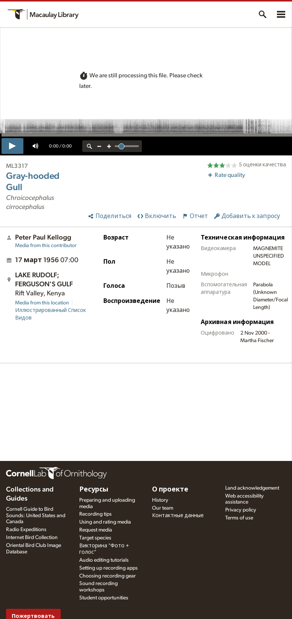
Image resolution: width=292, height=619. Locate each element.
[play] (12, 146)
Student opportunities (103, 598)
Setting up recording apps (108, 568)
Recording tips (95, 514)
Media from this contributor (46, 245)
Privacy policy (240, 510)
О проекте (170, 489)
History (160, 500)
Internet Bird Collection (32, 537)
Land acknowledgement (252, 488)
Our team (162, 508)
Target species (95, 538)
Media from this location (42, 303)
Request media (95, 530)
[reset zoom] (89, 146)
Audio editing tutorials (104, 560)
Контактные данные (178, 515)
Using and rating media (105, 522)
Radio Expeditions (26, 529)
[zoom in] (109, 146)
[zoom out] (99, 146)
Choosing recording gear (107, 576)
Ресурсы (93, 489)
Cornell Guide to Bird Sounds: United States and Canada (35, 516)
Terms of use (239, 518)
